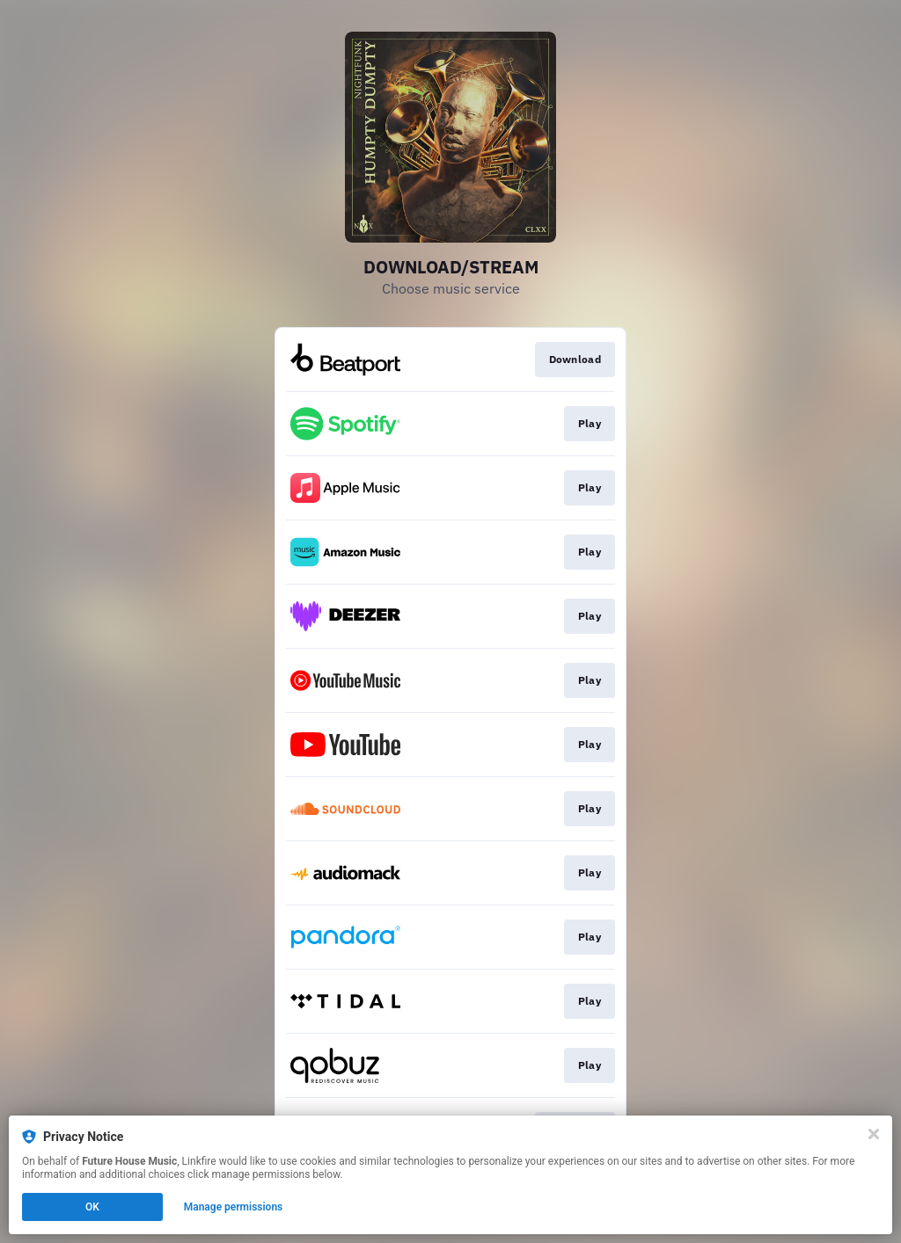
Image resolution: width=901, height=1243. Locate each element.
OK (92, 1207)
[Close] (874, 1134)
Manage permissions (233, 1207)
